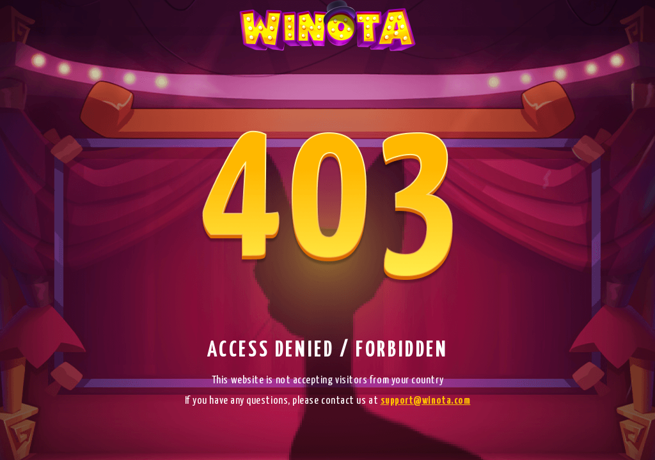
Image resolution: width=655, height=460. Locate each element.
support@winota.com (426, 400)
